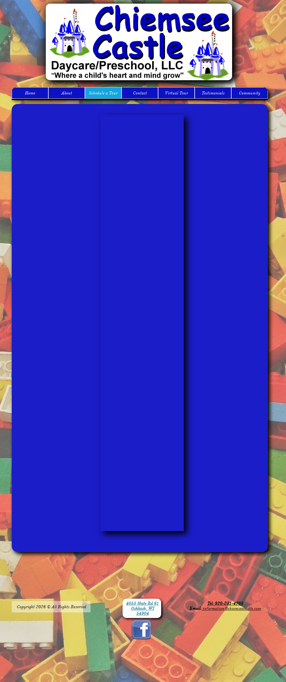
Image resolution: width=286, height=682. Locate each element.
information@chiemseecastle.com (231, 608)
